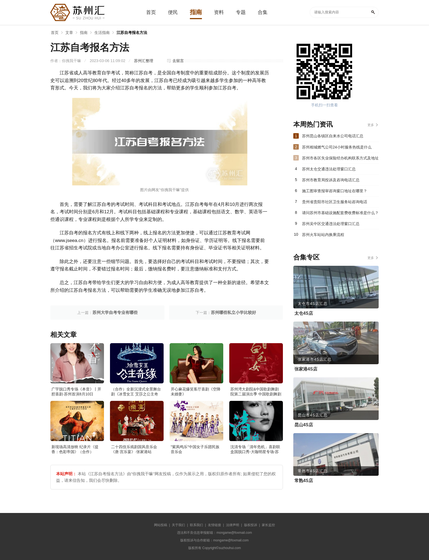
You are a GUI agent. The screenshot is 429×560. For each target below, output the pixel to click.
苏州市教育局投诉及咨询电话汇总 (331, 180)
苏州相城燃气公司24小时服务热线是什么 (337, 147)
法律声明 (232, 525)
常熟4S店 (303, 480)
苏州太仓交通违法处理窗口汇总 (329, 169)
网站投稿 (160, 525)
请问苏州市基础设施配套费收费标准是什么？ (340, 213)
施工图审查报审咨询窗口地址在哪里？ (334, 191)
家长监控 (268, 525)
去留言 (178, 61)
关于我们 (178, 525)
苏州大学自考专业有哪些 (115, 312)
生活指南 (102, 32)
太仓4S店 (303, 313)
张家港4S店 (305, 369)
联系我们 (196, 525)
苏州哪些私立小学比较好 (233, 312)
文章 (69, 32)
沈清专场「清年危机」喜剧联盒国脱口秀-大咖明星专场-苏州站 (255, 452)
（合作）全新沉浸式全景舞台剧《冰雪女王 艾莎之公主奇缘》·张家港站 (136, 394)
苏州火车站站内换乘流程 (323, 234)
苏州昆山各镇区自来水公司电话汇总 (332, 136)
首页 (55, 32)
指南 (84, 32)
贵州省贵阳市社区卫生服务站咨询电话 (334, 202)
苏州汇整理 (143, 61)
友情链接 (214, 525)
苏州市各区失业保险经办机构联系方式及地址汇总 (340, 160)
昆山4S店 (303, 424)
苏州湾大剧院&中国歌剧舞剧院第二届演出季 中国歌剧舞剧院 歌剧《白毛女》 (255, 394)
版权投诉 (250, 525)
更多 (370, 125)
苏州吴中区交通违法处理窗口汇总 (331, 223)
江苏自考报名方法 (132, 32)
